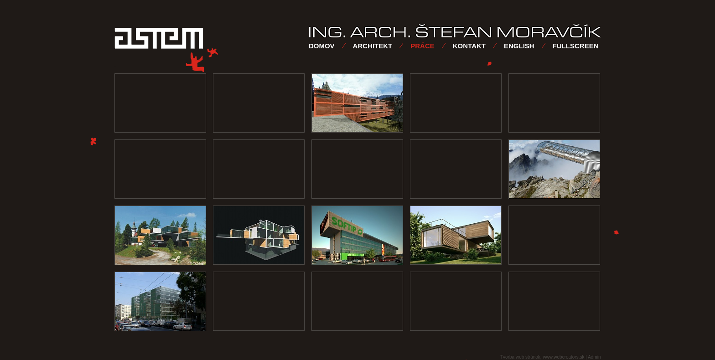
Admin (594, 357)
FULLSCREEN (576, 46)
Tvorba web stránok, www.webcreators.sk (542, 357)
